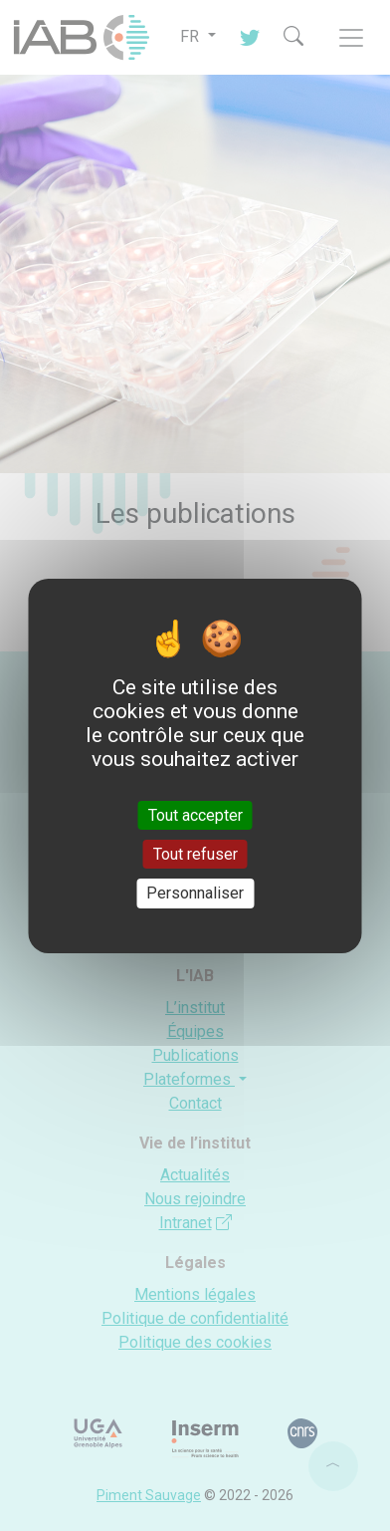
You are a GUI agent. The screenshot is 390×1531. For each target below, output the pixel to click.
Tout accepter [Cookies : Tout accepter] (195, 815)
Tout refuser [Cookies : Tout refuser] (195, 854)
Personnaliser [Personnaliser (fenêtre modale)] (195, 893)
